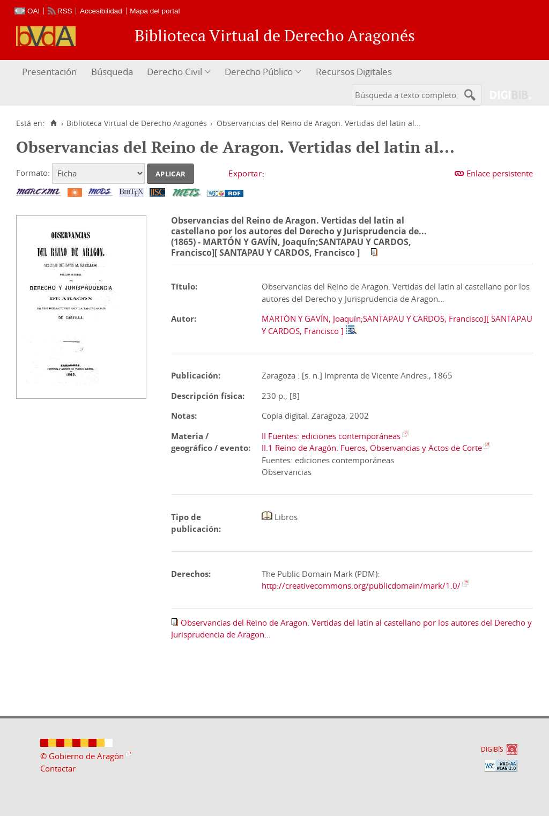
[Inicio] (53, 123)
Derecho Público (259, 71)
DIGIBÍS (492, 749)
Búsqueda (112, 71)
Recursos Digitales (354, 71)
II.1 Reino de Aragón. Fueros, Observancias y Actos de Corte (372, 447)
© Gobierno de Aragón (82, 756)
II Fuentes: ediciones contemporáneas (331, 436)
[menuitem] (51, 72)
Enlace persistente (499, 173)
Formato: (33, 172)
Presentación (49, 71)
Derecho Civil (174, 71)
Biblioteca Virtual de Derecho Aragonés (136, 123)
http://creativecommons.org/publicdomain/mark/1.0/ (361, 585)
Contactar (58, 768)
